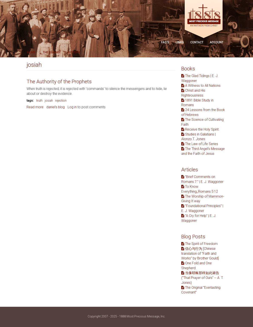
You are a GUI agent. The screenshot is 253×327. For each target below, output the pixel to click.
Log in (72, 107)
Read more (35, 107)
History (74, 52)
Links (180, 42)
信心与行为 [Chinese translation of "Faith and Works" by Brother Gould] (200, 253)
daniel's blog (55, 107)
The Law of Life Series (199, 144)
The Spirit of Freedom (199, 244)
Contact (196, 42)
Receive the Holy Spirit (200, 129)
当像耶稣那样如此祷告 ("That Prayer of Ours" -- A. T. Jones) (202, 278)
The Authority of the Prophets (59, 82)
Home (31, 52)
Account (216, 42)
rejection (61, 100)
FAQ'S (165, 42)
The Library (52, 52)
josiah (49, 100)
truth (39, 100)
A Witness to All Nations (200, 86)
